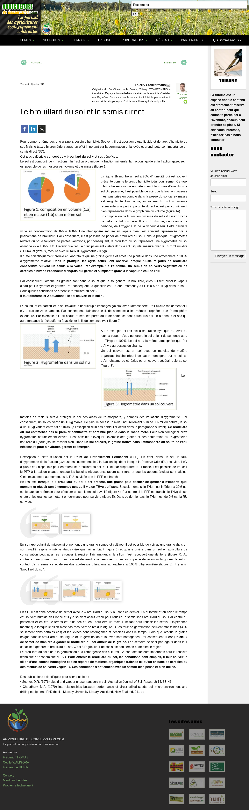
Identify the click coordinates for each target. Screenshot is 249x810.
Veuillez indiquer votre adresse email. (223, 173)
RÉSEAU (162, 40)
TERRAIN (79, 40)
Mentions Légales (15, 780)
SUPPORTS (51, 40)
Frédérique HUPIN (16, 767)
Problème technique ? (18, 785)
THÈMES (24, 40)
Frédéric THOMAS (15, 757)
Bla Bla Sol (170, 62)
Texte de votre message (224, 207)
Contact (8, 775)
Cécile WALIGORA (16, 762)
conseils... (36, 62)
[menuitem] (7, 40)
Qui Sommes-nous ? (227, 40)
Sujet (213, 191)
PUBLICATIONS (133, 40)
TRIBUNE (104, 40)
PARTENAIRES (192, 40)
